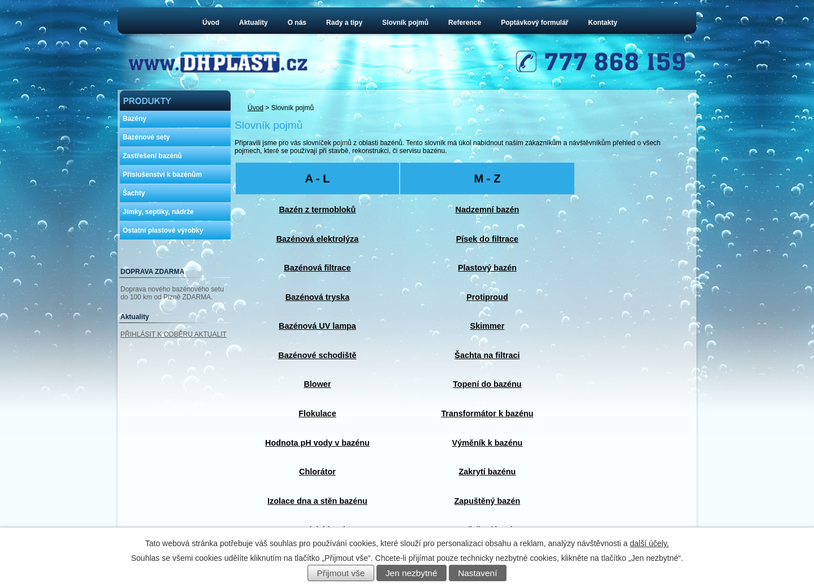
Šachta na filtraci (486, 355)
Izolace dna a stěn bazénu (317, 500)
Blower (317, 384)
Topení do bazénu (487, 384)
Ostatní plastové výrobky (163, 230)
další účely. (649, 543)
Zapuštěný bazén (487, 500)
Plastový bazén (487, 267)
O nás (297, 23)
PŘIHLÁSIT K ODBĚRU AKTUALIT (173, 334)
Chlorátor (317, 471)
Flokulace (317, 413)
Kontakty (602, 23)
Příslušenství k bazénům (162, 174)
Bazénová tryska (317, 297)
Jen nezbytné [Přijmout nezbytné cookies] (412, 573)
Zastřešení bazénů (152, 156)
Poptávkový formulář (534, 23)
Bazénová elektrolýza (317, 238)
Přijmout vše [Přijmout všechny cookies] (341, 573)
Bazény (134, 119)
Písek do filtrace (487, 238)
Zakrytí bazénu (487, 471)
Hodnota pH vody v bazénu (317, 442)
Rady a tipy (344, 23)
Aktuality (253, 23)
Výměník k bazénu (487, 442)
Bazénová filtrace (317, 267)
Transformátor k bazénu (487, 413)
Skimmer (487, 325)
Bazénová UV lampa (317, 325)
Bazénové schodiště (317, 355)
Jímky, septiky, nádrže (158, 212)
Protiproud (487, 297)
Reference (464, 23)
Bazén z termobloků (317, 209)
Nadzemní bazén (487, 209)
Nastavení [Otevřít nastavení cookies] (477, 573)
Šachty (134, 193)
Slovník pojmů (405, 23)
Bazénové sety (146, 137)
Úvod (210, 23)
